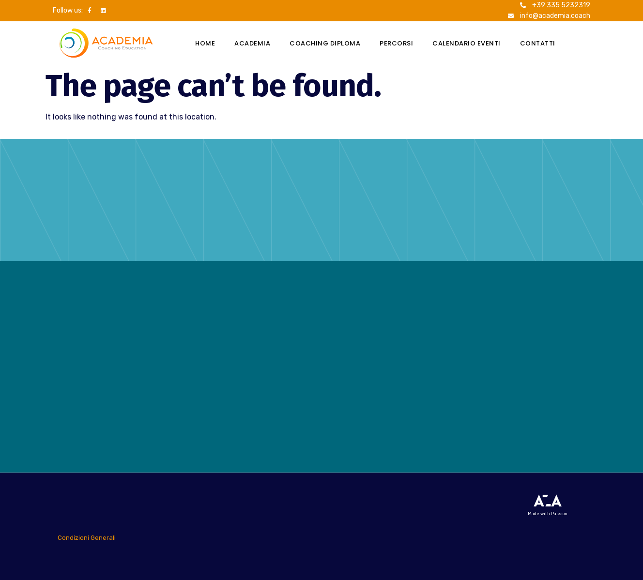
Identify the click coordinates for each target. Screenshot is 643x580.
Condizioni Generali (87, 537)
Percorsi (396, 43)
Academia (252, 43)
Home (205, 43)
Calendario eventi (466, 43)
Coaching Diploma (325, 43)
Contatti (537, 43)
